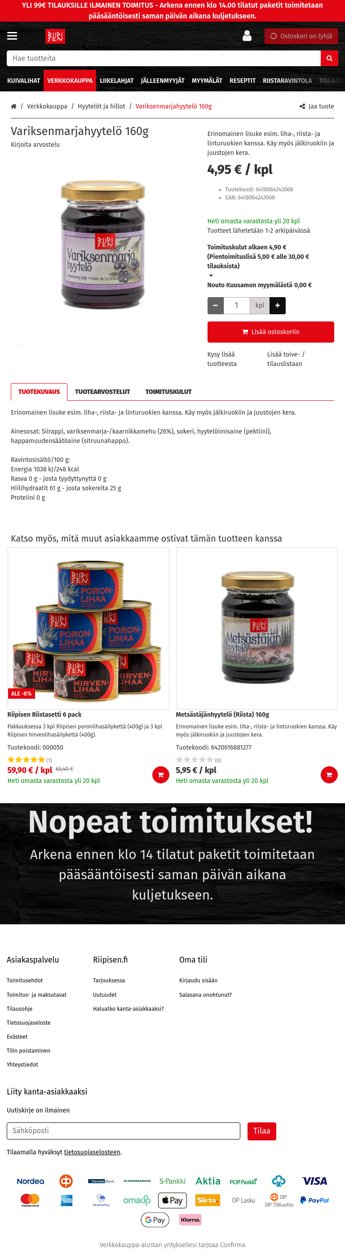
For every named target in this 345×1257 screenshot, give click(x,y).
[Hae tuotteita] (172, 58)
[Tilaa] (262, 1131)
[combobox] (172, 58)
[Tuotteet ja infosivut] (15, 36)
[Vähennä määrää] (216, 305)
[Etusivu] (55, 36)
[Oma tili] (249, 36)
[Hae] (329, 58)
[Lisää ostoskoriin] (160, 774)
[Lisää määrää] (278, 305)
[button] (35, 145)
